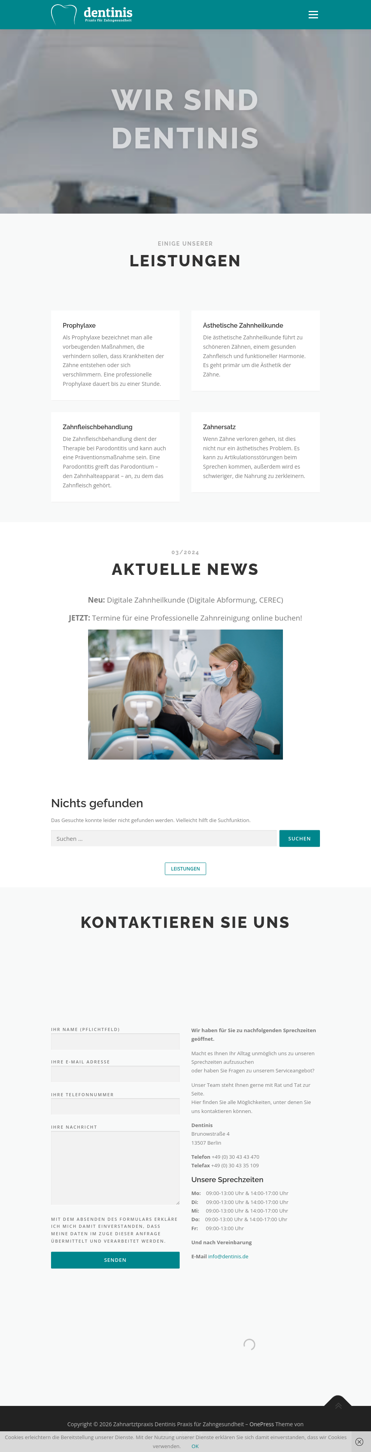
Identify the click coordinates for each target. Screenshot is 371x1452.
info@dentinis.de (228, 1392)
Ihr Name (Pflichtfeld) (115, 1172)
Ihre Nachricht (115, 1301)
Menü (313, 14)
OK (194, 1446)
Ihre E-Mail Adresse (115, 1204)
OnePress (261, 1424)
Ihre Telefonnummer (115, 1236)
